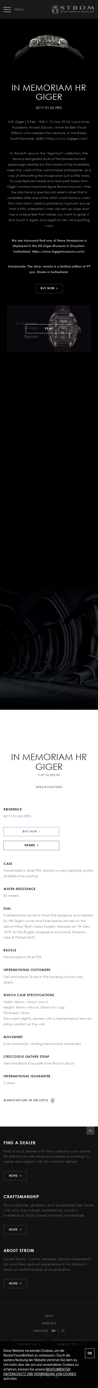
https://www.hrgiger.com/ (67, 138)
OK (90, 1353)
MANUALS (49, 1323)
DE (63, 1330)
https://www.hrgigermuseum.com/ (58, 251)
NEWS (49, 1316)
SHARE (31, 845)
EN (53, 1330)
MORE (15, 1175)
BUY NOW (49, 288)
